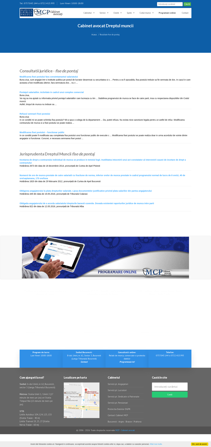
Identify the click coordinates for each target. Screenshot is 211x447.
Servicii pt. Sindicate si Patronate (123, 396)
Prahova (137, 421)
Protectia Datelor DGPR (119, 409)
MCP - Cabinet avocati (125, 430)
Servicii (103, 13)
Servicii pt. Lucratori (117, 390)
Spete (129, 13)
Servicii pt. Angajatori (118, 384)
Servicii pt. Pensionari (118, 402)
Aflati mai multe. (156, 444)
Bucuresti (112, 421)
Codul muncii (145, 13)
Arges (121, 421)
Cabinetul (87, 13)
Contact (185, 13)
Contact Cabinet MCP (118, 415)
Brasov (129, 421)
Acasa (94, 34)
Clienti (116, 13)
